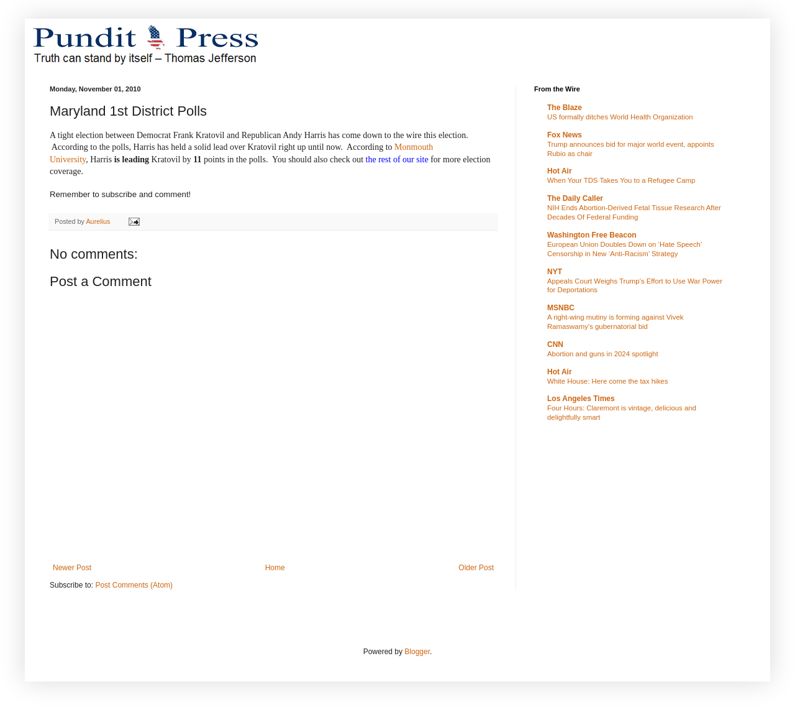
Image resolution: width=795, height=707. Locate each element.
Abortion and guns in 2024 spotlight (602, 354)
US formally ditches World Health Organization (620, 117)
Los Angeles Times (581, 398)
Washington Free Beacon (592, 235)
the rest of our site (397, 159)
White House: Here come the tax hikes (607, 381)
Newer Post (72, 567)
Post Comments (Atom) (134, 585)
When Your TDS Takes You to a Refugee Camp (621, 180)
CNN (555, 344)
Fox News (564, 135)
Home (275, 567)
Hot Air (559, 171)
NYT (554, 271)
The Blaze (564, 107)
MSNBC (561, 307)
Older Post (476, 567)
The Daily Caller (575, 198)
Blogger (417, 651)
